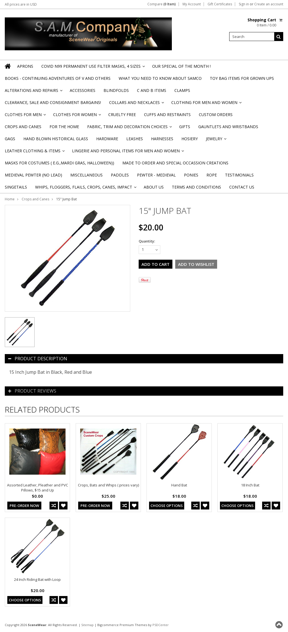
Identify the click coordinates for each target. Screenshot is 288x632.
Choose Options (166, 505)
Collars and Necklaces (136, 104)
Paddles (120, 175)
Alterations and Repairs (33, 92)
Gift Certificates (220, 4)
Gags (10, 138)
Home (10, 199)
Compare (161, 4)
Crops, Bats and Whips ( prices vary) (108, 485)
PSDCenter (160, 625)
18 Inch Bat (250, 485)
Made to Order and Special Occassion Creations (175, 163)
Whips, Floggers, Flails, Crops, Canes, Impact (85, 188)
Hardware (107, 138)
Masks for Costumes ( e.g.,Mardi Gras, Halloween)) (59, 163)
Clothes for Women (76, 116)
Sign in (244, 4)
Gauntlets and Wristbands (228, 126)
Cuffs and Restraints (167, 114)
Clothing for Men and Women (206, 104)
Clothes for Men (25, 116)
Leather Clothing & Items (34, 152)
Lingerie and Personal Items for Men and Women (127, 152)
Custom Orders (216, 114)
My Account (192, 4)
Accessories (82, 90)
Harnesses (162, 138)
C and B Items (151, 90)
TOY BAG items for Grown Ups (242, 78)
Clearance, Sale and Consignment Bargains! (53, 102)
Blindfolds (116, 90)
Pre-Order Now (24, 505)
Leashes (134, 138)
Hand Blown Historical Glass (55, 138)
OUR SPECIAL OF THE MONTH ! (181, 66)
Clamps (182, 90)
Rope (211, 175)
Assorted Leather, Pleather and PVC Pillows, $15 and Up (37, 488)
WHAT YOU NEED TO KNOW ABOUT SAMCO (160, 78)
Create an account (268, 4)
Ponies (191, 175)
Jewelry (216, 140)
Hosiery (189, 138)
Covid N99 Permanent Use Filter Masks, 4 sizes (92, 68)
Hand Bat (179, 485)
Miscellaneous (86, 175)
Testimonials (239, 175)
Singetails (16, 187)
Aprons (25, 66)
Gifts (184, 126)
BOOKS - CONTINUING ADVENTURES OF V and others (58, 78)
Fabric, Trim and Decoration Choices (129, 128)
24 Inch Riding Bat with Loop (37, 579)
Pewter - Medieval (156, 175)
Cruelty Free (122, 114)
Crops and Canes (23, 126)
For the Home (64, 126)
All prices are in (21, 4)
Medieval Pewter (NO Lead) (33, 175)
